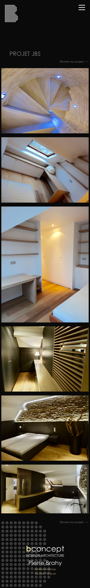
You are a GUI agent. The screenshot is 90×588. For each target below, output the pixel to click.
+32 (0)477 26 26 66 (45, 573)
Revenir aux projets (71, 61)
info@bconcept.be (45, 569)
